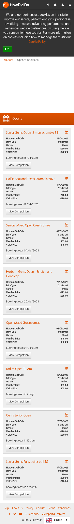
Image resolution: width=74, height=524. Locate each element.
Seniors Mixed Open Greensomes (28, 225)
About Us (17, 508)
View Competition (19, 165)
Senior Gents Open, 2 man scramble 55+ (33, 132)
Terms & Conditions (59, 508)
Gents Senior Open (18, 415)
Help (6, 508)
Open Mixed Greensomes (23, 323)
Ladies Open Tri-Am (19, 369)
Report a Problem (53, 514)
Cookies (40, 508)
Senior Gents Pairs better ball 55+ (28, 462)
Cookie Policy (37, 42)
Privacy (29, 508)
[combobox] (57, 520)
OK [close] (7, 49)
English (54, 520)
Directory (8, 60)
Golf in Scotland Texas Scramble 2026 (30, 179)
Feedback (32, 514)
